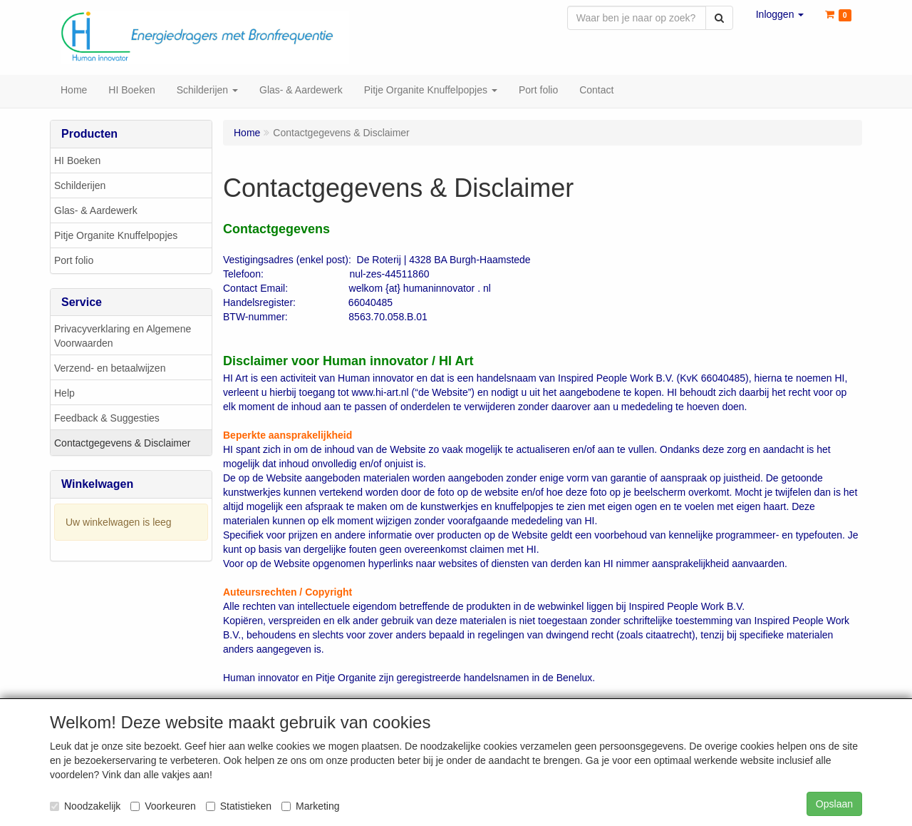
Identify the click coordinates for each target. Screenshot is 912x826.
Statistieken (238, 806)
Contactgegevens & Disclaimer (122, 444)
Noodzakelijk (85, 806)
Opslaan (834, 804)
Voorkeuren (163, 806)
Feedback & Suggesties (107, 419)
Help (64, 394)
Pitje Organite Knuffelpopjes (115, 237)
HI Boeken (77, 162)
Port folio (73, 261)
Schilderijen (79, 187)
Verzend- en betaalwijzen (109, 369)
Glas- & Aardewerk (96, 212)
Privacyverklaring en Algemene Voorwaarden (122, 337)
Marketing (310, 806)
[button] (780, 14)
